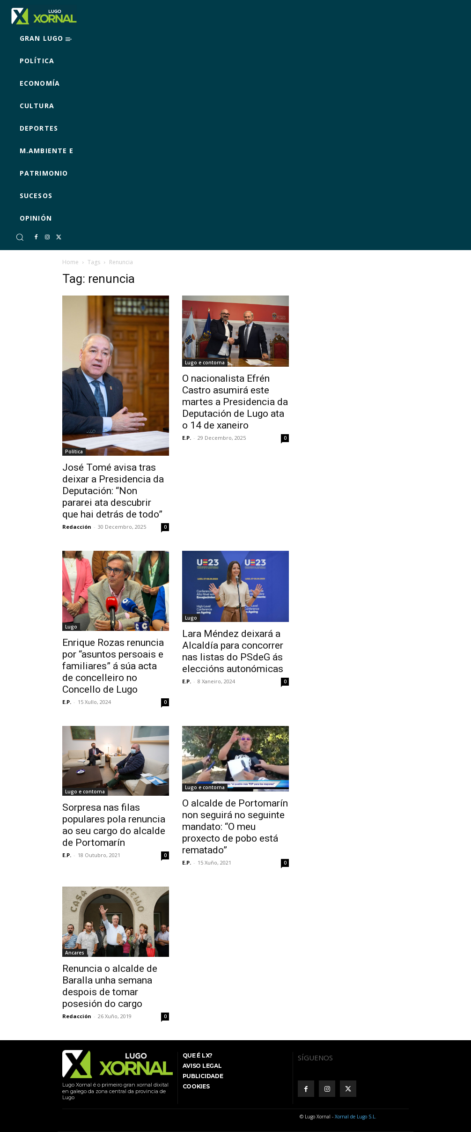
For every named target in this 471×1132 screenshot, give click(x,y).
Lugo (71, 626)
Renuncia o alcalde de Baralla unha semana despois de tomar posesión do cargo (109, 986)
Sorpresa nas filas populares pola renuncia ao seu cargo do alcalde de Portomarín (113, 825)
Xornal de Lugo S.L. (355, 1116)
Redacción (76, 526)
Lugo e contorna (205, 362)
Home (70, 262)
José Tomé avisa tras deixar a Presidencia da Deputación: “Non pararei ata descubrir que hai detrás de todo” (113, 491)
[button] (19, 237)
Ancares (74, 952)
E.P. (186, 437)
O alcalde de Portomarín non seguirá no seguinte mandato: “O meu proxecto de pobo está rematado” (235, 827)
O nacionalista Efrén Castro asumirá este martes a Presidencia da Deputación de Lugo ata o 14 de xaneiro (235, 402)
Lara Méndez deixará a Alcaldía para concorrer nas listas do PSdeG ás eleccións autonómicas (232, 651)
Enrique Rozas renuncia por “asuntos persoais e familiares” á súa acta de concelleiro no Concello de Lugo (113, 666)
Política (74, 451)
